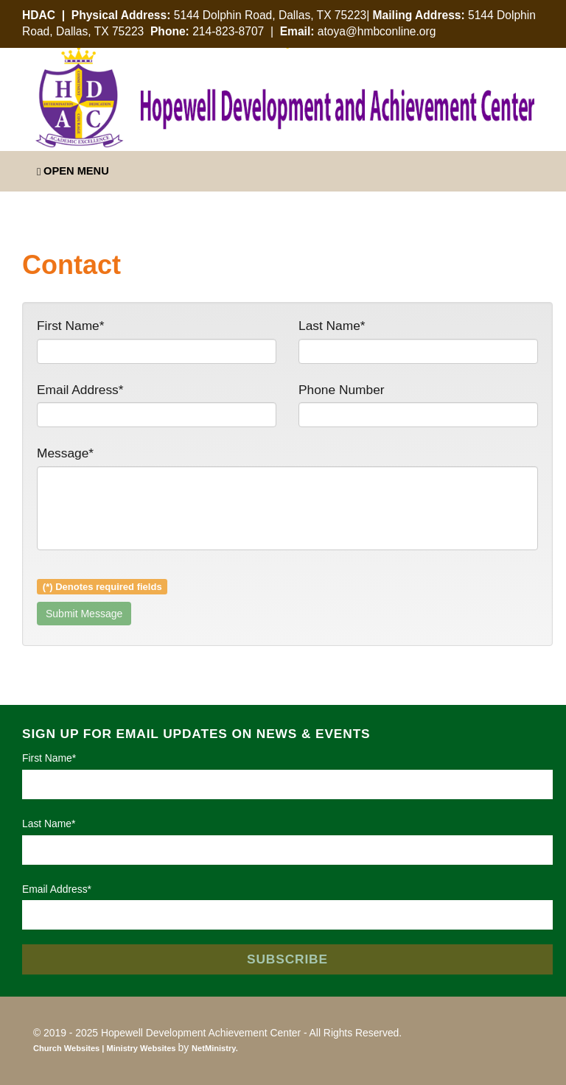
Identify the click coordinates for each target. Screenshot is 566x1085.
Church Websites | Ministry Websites (105, 1048)
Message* (65, 453)
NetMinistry (214, 1048)
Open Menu (73, 171)
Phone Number (341, 389)
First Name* (70, 325)
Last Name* (332, 325)
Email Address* (80, 389)
